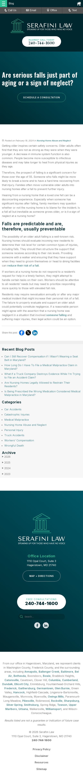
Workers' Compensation (19, 440)
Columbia (54, 680)
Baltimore (67, 671)
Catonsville (12, 680)
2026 (6, 457)
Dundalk (7, 684)
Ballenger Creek (49, 671)
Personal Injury (13, 430)
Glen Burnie (62, 688)
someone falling (56, 315)
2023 (6, 474)
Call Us (10, 10)
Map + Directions (41, 576)
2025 (6, 463)
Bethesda (20, 675)
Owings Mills (56, 696)
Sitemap (41, 769)
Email (31, 10)
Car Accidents (12, 409)
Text (74, 10)
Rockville (56, 700)
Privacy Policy (41, 749)
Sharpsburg (71, 700)
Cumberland (70, 680)
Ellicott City (21, 684)
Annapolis (30, 671)
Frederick (10, 688)
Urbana (23, 709)
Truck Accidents (14, 435)
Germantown (45, 688)
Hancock (19, 692)
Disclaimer (41, 756)
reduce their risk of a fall (23, 265)
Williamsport (53, 709)
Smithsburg (31, 704)
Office (52, 10)
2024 (6, 468)
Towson (62, 704)
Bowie (47, 675)
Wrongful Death (14, 445)
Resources (41, 762)
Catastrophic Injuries (16, 414)
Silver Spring (14, 704)
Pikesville (28, 700)
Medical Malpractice (16, 419)
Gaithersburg (26, 688)
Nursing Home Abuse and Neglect (54, 140)
